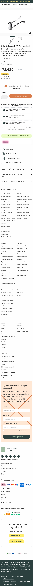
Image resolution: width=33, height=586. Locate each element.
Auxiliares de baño (6, 237)
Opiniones (4, 466)
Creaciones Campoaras (8, 336)
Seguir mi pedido (6, 502)
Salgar (3, 325)
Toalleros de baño (6, 292)
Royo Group (4, 342)
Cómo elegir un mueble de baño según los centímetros (8, 375)
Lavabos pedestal (22, 210)
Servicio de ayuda (16, 541)
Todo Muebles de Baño (9, 4)
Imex (2, 331)
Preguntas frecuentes (8, 468)
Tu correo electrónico (10, 423)
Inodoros (20, 292)
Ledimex (3, 347)
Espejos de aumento (7, 246)
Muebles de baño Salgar (8, 218)
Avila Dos (3, 339)
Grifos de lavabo (22, 248)
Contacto (4, 471)
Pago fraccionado (22, 331)
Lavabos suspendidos (23, 215)
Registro (4, 494)
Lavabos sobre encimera (24, 199)
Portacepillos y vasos (7, 300)
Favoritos (4, 500)
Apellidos (6, 415)
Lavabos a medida (22, 207)
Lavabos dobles (22, 218)
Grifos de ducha (22, 246)
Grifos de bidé (21, 275)
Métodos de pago (25, 581)
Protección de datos (17, 576)
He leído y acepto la (15, 430)
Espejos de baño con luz (8, 283)
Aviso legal (4, 576)
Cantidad (3, 92)
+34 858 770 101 (16, 535)
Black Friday (20, 328)
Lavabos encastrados (23, 212)
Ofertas (19, 325)
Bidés (19, 295)
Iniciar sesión (5, 491)
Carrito (3, 497)
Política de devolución (9, 584)
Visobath (3, 328)
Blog (2, 474)
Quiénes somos (6, 463)
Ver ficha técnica (7, 64)
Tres (3, 61)
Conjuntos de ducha (23, 262)
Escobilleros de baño (7, 308)
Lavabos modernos (23, 196)
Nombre (5, 407)
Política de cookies (8, 579)
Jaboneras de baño (6, 311)
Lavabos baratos (22, 202)
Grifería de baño (22, 4)
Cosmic (3, 344)
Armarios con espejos (7, 254)
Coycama (4, 334)
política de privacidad (20, 430)
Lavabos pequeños (23, 204)
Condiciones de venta (9, 581)
